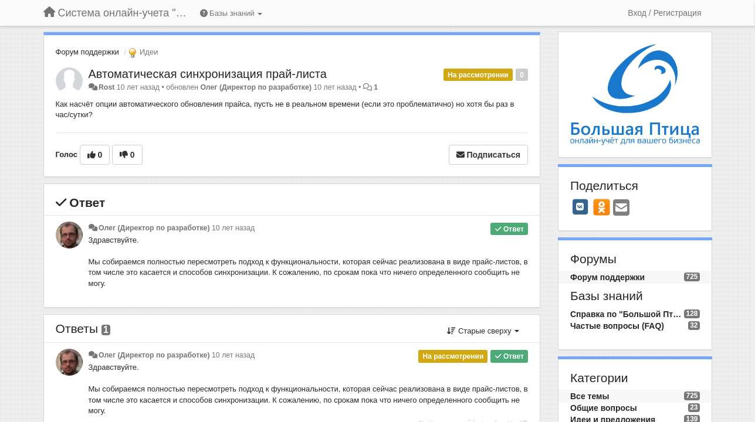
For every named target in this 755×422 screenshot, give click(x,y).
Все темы (589, 396)
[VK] (580, 207)
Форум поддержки (87, 51)
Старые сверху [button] (483, 330)
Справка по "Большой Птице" (627, 314)
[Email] (621, 208)
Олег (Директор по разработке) (256, 87)
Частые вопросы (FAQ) (617, 326)
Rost (106, 87)
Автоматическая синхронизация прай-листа (208, 73)
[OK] (601, 207)
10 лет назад (233, 228)
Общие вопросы (603, 408)
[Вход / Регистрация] (664, 13)
